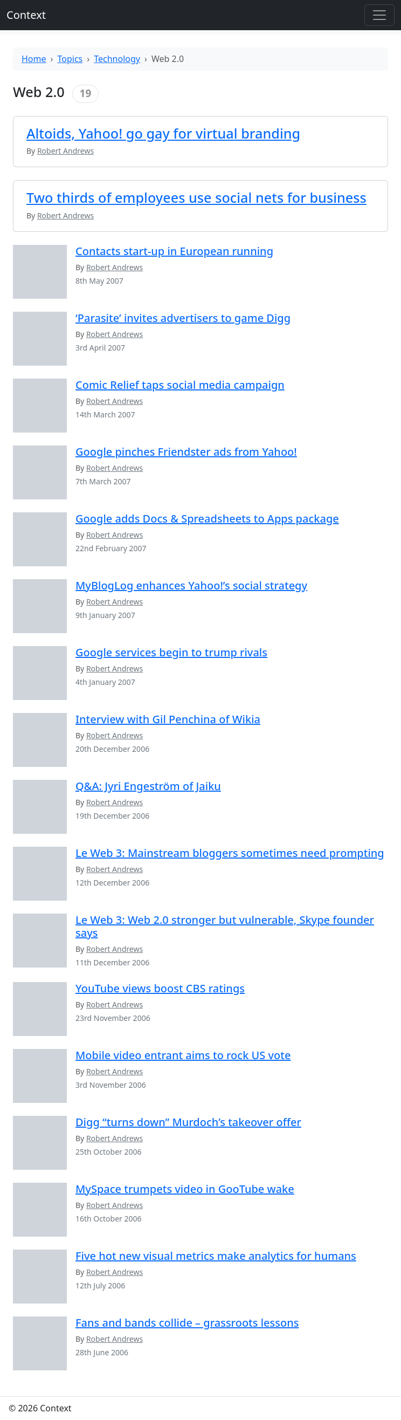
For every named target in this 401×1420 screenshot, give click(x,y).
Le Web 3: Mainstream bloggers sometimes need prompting (229, 853)
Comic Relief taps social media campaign (180, 385)
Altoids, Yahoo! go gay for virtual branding (163, 133)
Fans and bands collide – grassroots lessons (187, 1322)
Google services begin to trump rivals (171, 652)
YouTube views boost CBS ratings (160, 988)
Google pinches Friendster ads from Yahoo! (186, 451)
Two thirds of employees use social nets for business (196, 197)
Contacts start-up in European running (174, 251)
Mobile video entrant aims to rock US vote (183, 1055)
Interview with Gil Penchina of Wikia (167, 719)
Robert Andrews (114, 267)
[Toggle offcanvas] (379, 15)
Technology (117, 59)
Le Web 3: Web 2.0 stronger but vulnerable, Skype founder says (224, 926)
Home (34, 59)
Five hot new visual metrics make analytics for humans (215, 1255)
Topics (70, 59)
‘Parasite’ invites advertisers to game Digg (183, 318)
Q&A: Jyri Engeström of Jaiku (148, 786)
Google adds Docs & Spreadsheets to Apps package (207, 518)
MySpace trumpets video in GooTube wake (184, 1189)
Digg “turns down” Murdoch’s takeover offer (188, 1122)
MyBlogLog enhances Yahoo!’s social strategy (191, 585)
